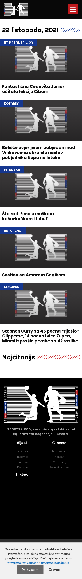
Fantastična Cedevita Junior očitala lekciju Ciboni (33, 89)
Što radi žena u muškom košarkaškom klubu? (28, 216)
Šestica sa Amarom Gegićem (33, 275)
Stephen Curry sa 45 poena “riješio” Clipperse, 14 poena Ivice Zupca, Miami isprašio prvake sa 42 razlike (40, 336)
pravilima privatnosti (23, 563)
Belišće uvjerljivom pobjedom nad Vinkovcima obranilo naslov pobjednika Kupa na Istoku (38, 153)
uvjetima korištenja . (55, 563)
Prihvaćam (30, 570)
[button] (73, 9)
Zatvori (55, 570)
